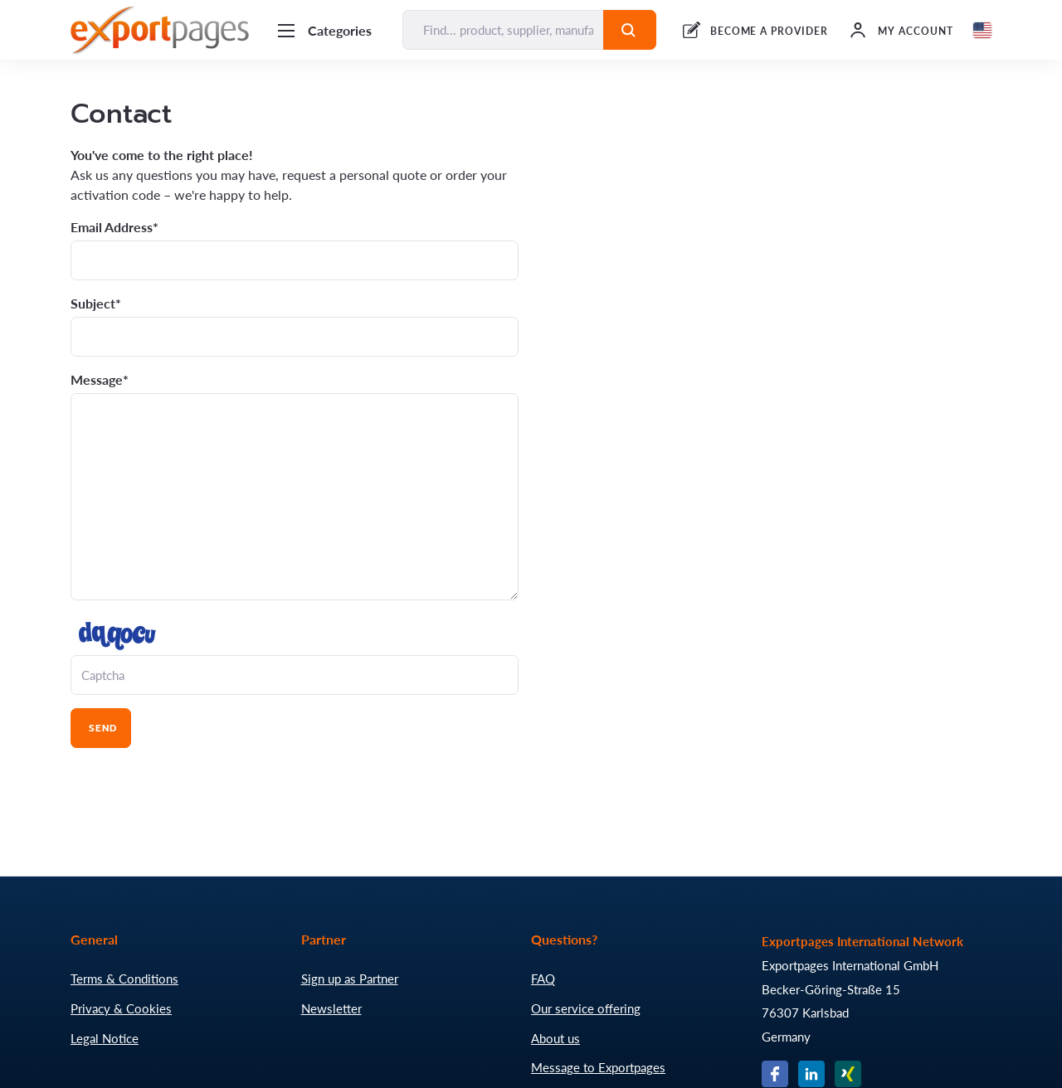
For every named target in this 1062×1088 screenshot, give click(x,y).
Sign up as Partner (349, 978)
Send (101, 728)
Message (97, 379)
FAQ (543, 978)
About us (555, 1038)
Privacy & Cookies (121, 1008)
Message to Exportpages (598, 1067)
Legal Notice (105, 1038)
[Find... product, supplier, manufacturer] (503, 30)
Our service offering (586, 1008)
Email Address (112, 227)
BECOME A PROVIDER (769, 31)
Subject (93, 303)
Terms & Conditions (124, 978)
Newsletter (331, 1008)
